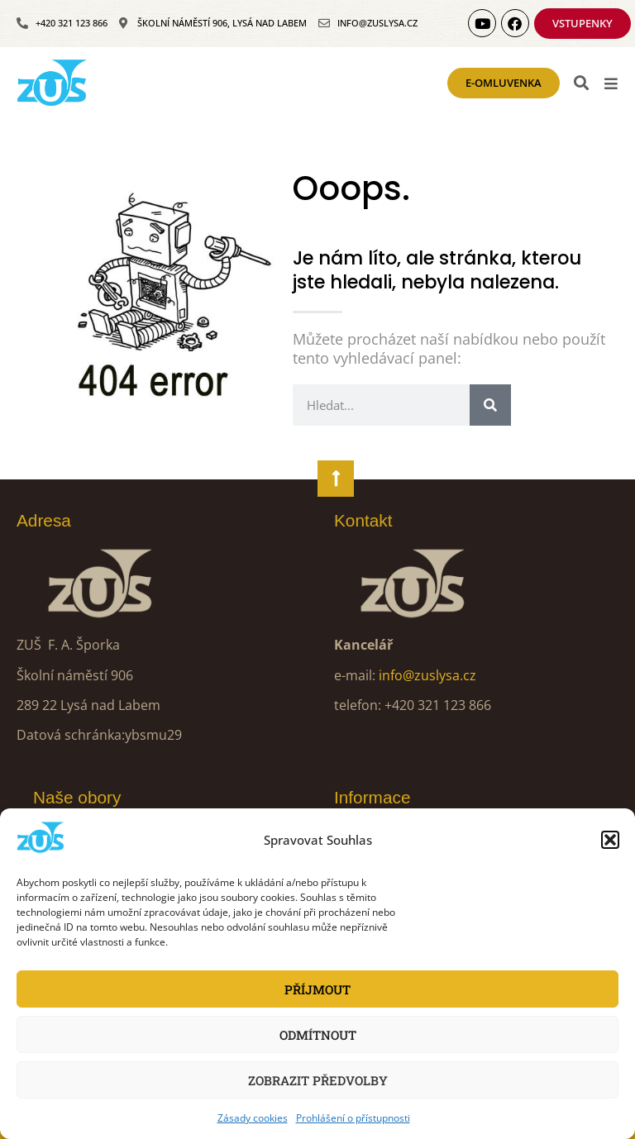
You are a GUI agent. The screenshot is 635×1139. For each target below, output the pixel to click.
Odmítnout (317, 1035)
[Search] (490, 405)
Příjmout (317, 989)
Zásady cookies (252, 1118)
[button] (610, 840)
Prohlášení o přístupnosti (353, 1118)
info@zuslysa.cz (427, 675)
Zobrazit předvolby (318, 1080)
